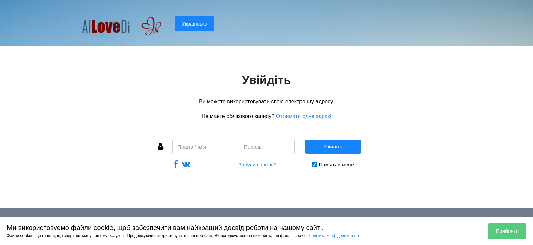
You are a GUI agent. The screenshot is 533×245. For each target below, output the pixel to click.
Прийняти (507, 231)
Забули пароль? (258, 164)
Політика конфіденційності (334, 235)
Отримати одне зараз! (304, 116)
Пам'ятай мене (336, 164)
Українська (194, 24)
